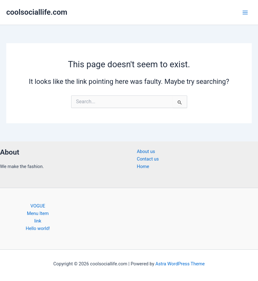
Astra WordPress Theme (180, 264)
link (37, 221)
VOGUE (37, 206)
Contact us (148, 159)
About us (146, 151)
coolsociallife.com (36, 12)
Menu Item (38, 213)
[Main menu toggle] (245, 12)
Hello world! (38, 228)
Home (143, 166)
